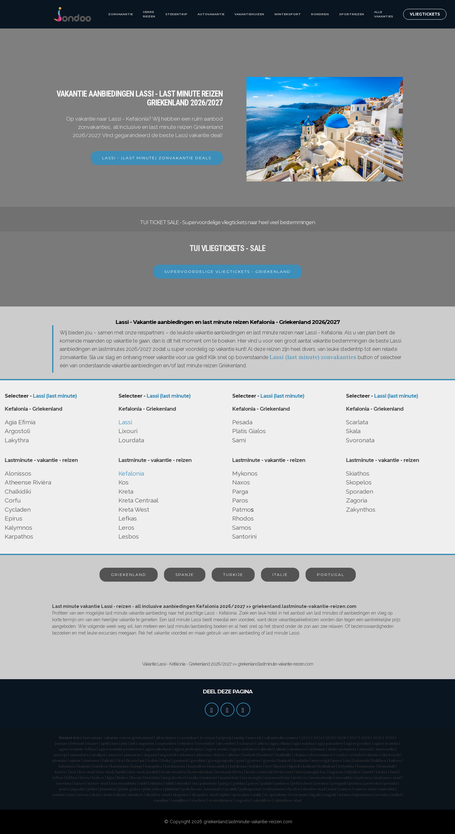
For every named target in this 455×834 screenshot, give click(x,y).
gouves (253, 760)
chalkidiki (283, 754)
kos (73, 771)
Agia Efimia (20, 422)
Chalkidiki (18, 491)
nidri (143, 783)
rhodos (293, 789)
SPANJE (184, 574)
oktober (186, 743)
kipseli (294, 766)
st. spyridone (275, 794)
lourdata (152, 777)
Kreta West (133, 509)
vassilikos (179, 800)
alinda (281, 749)
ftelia (165, 760)
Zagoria (356, 500)
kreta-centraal (259, 771)
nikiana (156, 783)
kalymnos (67, 766)
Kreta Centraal (138, 500)
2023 (305, 737)
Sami (239, 440)
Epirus (13, 518)
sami (332, 789)
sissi (71, 794)
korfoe (61, 771)
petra (64, 789)
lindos (122, 777)
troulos (382, 794)
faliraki (108, 760)
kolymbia (346, 766)
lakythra (353, 771)
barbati (249, 754)
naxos (79, 783)
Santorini (244, 536)
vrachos (198, 800)
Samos (241, 527)
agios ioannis (386, 743)
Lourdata (131, 440)
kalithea (379, 760)
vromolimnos (221, 800)
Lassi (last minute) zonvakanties (313, 357)
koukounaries (173, 771)
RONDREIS (320, 14)
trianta (345, 794)
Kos (123, 482)
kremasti (223, 771)
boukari (265, 754)
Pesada (242, 422)
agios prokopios (188, 749)
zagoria (242, 800)
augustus (146, 743)
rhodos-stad (314, 789)
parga (225, 783)
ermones (91, 760)
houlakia (301, 760)
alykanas (317, 749)
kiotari (280, 766)
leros (84, 777)
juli (132, 743)
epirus (75, 760)
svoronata (299, 794)
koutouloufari (200, 771)
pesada (390, 783)
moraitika (344, 777)
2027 (353, 737)
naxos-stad (98, 783)
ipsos (337, 760)
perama (322, 783)
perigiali (338, 783)
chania (300, 754)
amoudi (366, 749)
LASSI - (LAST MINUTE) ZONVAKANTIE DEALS (156, 157)
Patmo (241, 509)
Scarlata (357, 422)
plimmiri (172, 789)
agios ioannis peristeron (120, 749)
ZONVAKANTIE (120, 14)
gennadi (180, 760)
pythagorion (251, 789)
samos (345, 789)
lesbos (98, 777)
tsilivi (396, 794)
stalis (256, 794)
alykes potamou (342, 749)
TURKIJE (233, 574)
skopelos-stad (204, 794)
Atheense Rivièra (28, 482)
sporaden (240, 794)
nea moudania (123, 783)
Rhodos (243, 518)
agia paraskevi (330, 743)
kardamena (175, 766)
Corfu (13, 500)
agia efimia (280, 743)
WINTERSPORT (287, 14)
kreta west (284, 771)
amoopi (60, 754)
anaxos (114, 754)
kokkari (309, 766)
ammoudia (385, 749)
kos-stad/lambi (112, 771)
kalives (395, 760)
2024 (317, 737)
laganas (336, 771)
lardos (381, 771)
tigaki (316, 794)
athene (234, 754)
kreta (238, 771)
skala (95, 794)
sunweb (254, 737)
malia (194, 777)
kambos (101, 766)
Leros (126, 527)
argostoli (168, 754)
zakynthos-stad (287, 800)
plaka (92, 789)
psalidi (231, 789)
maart (92, 743)
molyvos (300, 777)
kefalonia (238, 766)
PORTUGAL (330, 574)
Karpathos (19, 536)
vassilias (161, 800)
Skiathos (357, 473)
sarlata (58, 794)
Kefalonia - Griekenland (33, 409)
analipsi (98, 754)
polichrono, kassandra (202, 789)
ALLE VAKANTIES (383, 14)
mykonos (363, 777)
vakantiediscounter (281, 737)
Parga (240, 491)
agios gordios (358, 743)
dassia (373, 754)
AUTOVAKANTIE (210, 14)
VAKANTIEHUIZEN (249, 14)
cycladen (356, 754)
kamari (84, 766)
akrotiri (266, 749)
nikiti (170, 783)
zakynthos (261, 800)
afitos (262, 743)
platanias (108, 789)
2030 (389, 737)
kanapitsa (153, 766)
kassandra (218, 766)
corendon (188, 737)
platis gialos (129, 789)
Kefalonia (131, 473)
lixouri (136, 777)
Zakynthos (360, 509)
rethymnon (274, 789)
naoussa (63, 783)
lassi (394, 771)
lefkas (58, 777)
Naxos (241, 482)
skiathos (135, 794)
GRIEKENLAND (128, 574)
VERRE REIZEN (149, 14)
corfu (340, 754)
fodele (153, 760)
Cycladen (18, 509)
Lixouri (127, 430)
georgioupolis (221, 760)
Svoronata (360, 440)
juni (124, 743)
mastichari (229, 777)
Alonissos (18, 473)
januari (61, 743)
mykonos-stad (388, 777)
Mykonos (245, 473)
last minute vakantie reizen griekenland (118, 737)
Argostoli (17, 430)
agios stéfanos (244, 749)
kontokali (386, 766)
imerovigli (321, 760)
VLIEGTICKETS (425, 14)
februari (77, 743)
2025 (329, 737)
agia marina (303, 743)
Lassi (125, 422)
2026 (341, 737)
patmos (282, 783)
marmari (209, 777)
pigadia (78, 789)
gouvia (269, 760)
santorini (386, 789)
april (105, 743)
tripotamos (363, 794)
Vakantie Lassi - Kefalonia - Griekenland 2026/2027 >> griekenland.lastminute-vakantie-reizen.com (227, 664)
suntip (239, 737)
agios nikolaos (158, 749)
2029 (377, 737)
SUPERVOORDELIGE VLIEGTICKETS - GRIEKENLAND (227, 271)
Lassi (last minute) (55, 396)
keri (268, 766)
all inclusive (166, 737)
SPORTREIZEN (351, 14)
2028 (365, 737)
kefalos (255, 766)
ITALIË (280, 574)
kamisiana (120, 766)
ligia (110, 777)
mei (115, 743)
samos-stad (365, 789)
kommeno (366, 766)
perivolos (373, 783)
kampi (136, 766)
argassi (150, 754)
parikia (239, 783)
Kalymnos (18, 527)
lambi (368, 771)
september (167, 743)
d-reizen (207, 737)
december (227, 743)
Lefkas (127, 518)
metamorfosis (277, 777)
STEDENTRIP (176, 14)
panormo (208, 783)
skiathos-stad (158, 794)
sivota (83, 794)
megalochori (174, 777)
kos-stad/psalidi (143, 771)
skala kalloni (114, 794)
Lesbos (128, 536)
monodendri (322, 777)
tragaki (330, 794)
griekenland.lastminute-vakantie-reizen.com (247, 821)
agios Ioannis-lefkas (77, 749)
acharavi (246, 743)
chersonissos (321, 754)
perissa (355, 783)
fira (120, 760)
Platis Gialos (249, 430)
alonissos (297, 749)
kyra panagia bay (311, 771)
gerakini (198, 760)
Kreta (125, 491)
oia (194, 783)
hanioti (284, 760)
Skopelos (359, 482)
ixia (348, 760)
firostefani (135, 760)
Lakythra (17, 440)
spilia (224, 794)
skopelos (181, 794)
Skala (353, 430)
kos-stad (87, 771)
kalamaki (361, 760)
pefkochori (302, 783)
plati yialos (152, 789)
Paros (240, 500)
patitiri (267, 783)
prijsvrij (224, 737)
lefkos (71, 777)
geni (240, 760)
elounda (59, 760)
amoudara (79, 754)
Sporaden (359, 491)
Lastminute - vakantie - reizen (41, 460)
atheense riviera (210, 754)
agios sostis (217, 749)
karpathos (197, 766)
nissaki (183, 783)
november (206, 743)
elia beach (390, 754)
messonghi (252, 777)
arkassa (186, 754)
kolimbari (326, 766)
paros (253, 783)
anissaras (132, 754)
